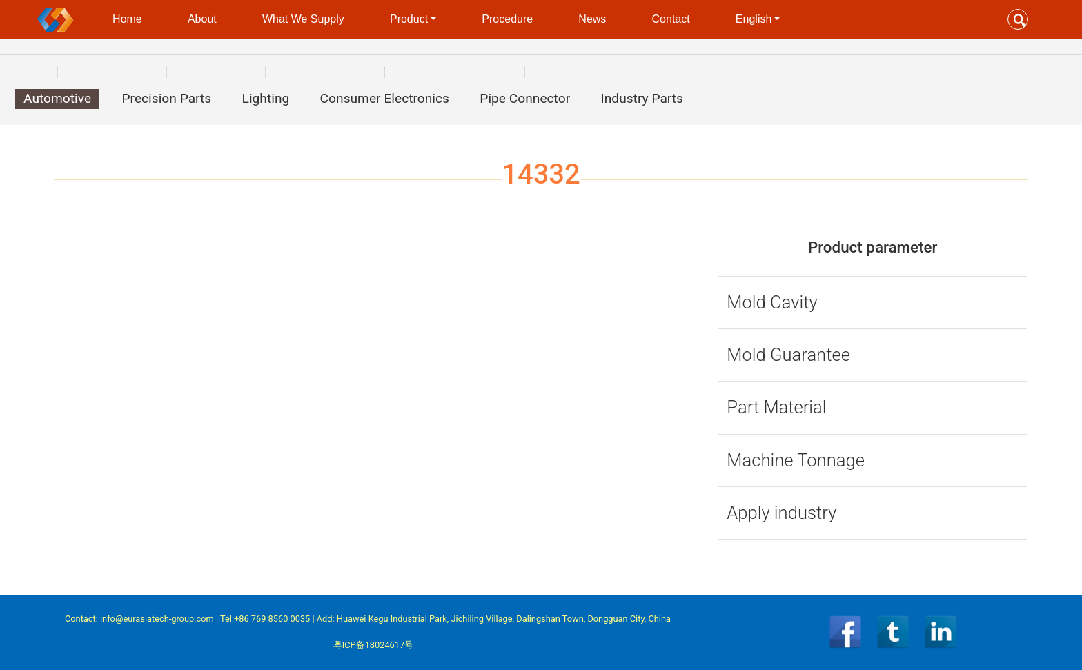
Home (127, 19)
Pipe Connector (525, 98)
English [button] (753, 19)
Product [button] (409, 19)
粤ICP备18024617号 (373, 645)
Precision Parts (166, 98)
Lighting (266, 98)
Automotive (57, 98)
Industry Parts (642, 98)
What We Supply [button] (303, 19)
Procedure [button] (507, 19)
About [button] (202, 19)
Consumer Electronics (384, 98)
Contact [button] (671, 19)
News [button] (592, 19)
